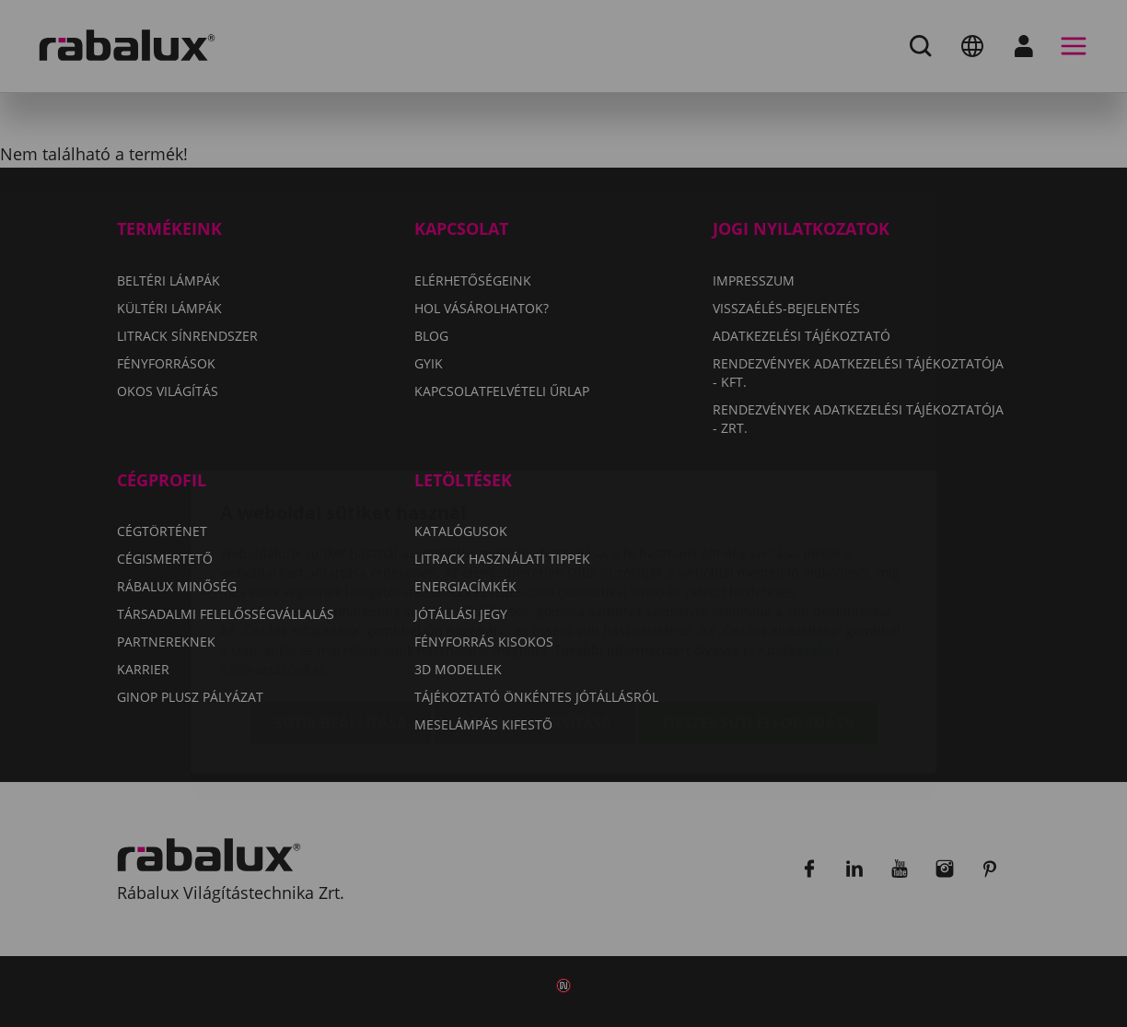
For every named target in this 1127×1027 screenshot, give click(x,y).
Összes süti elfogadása (758, 614)
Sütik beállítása (340, 614)
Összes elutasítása (535, 614)
